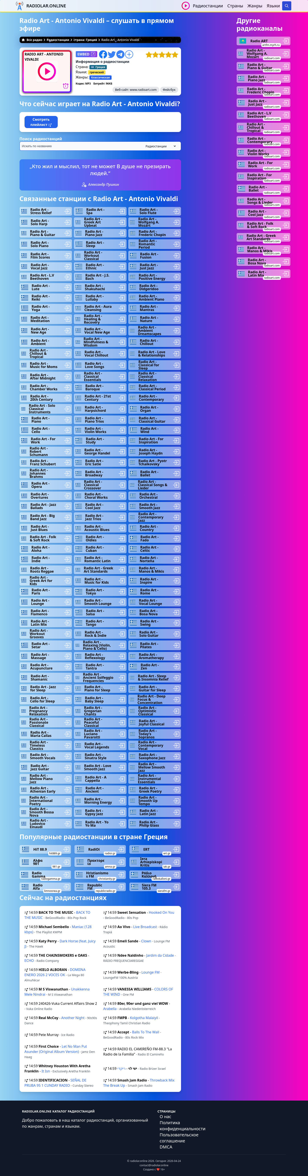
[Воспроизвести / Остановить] (186, 6)
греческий (97, 72)
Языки (273, 6)
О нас (165, 1116)
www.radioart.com (143, 90)
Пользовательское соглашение (179, 1138)
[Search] (286, 5)
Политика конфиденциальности (183, 1126)
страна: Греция (85, 40)
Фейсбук (169, 90)
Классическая (100, 77)
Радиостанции (208, 6)
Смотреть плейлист (41, 122)
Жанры (254, 6)
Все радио (32, 40)
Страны (235, 6)
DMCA (166, 1147)
